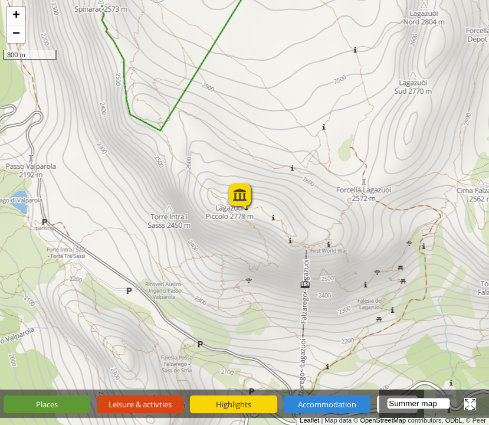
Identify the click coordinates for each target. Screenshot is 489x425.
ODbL (453, 420)
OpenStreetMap (383, 420)
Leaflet (309, 420)
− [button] (16, 34)
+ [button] (16, 16)
